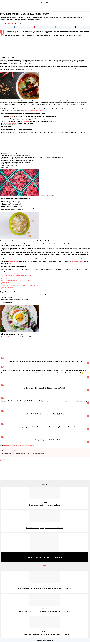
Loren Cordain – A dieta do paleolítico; (26, 445)
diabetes (42, 110)
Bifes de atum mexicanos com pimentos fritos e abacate (16, 280)
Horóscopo (44, 502)
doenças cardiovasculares (31, 110)
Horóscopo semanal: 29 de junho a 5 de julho (44, 505)
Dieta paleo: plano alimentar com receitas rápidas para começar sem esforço (23, 453)
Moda (44, 525)
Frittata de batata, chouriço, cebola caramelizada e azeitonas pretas (19, 285)
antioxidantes (25, 121)
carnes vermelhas (76, 261)
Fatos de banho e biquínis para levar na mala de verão (44, 528)
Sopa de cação (5, 282)
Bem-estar (44, 555)
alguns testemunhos (8, 337)
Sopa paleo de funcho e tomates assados (12, 273)
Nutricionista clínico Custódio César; (10, 445)
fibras (12, 116)
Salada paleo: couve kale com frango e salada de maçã (16, 275)
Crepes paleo (4, 284)
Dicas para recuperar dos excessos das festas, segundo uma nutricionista (44, 634)
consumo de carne (13, 261)
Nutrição (44, 585)
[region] (45, 46)
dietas (2, 460)
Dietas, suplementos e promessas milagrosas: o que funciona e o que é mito (44, 611)
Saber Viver (10, 23)
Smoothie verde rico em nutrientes (10, 277)
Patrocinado (4, 534)
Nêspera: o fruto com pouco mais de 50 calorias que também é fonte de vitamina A (44, 588)
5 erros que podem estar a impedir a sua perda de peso (44, 557)
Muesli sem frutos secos (7, 287)
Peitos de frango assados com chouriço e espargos (15, 278)
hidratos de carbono (12, 123)
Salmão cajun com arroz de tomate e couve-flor (14, 289)
